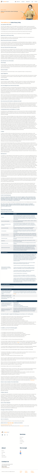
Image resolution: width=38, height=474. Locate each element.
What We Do (21, 437)
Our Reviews (21, 440)
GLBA (18, 342)
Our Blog (21, 443)
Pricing (21, 438)
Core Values (3, 452)
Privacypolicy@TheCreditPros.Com (6, 424)
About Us (3, 450)
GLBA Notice (32, 380)
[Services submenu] (24, 1)
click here (14, 293)
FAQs (2, 453)
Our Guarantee (22, 441)
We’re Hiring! (3, 455)
